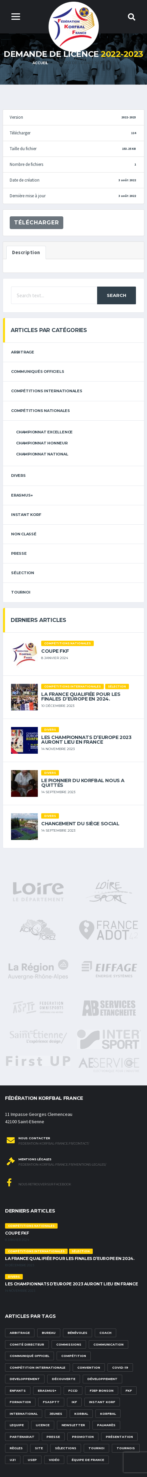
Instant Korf (26, 514)
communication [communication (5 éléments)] (108, 1344)
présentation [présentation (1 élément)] (119, 1437)
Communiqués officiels (37, 371)
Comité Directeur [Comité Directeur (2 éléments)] (27, 1344)
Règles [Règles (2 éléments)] (16, 1448)
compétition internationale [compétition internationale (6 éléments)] (37, 1367)
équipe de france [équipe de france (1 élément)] (88, 1460)
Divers (18, 475)
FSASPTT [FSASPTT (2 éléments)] (51, 1402)
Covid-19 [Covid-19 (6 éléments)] (120, 1367)
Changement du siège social (80, 824)
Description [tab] (26, 252)
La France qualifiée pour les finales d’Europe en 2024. (80, 696)
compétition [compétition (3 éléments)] (73, 1356)
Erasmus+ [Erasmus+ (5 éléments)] (47, 1390)
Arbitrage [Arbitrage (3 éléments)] (20, 1333)
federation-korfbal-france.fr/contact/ (53, 1143)
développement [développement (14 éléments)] (102, 1379)
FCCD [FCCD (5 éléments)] (73, 1390)
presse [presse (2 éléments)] (53, 1437)
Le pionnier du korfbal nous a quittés (83, 782)
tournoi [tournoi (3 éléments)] (96, 1448)
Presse (19, 553)
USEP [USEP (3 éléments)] (32, 1460)
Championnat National (42, 454)
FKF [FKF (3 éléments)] (129, 1390)
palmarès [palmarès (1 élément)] (106, 1425)
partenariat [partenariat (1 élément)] (22, 1437)
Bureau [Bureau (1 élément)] (49, 1333)
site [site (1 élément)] (39, 1448)
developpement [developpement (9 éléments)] (25, 1379)
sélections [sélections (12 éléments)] (65, 1448)
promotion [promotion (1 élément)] (83, 1437)
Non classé (23, 534)
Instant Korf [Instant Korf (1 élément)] (102, 1402)
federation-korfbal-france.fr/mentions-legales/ (62, 1164)
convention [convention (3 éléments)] (88, 1367)
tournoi (20, 592)
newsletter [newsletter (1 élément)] (73, 1425)
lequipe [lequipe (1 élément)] (17, 1425)
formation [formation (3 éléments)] (20, 1402)
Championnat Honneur (42, 443)
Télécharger (36, 222)
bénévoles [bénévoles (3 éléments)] (77, 1333)
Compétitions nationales (40, 410)
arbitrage (22, 352)
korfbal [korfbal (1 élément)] (108, 1413)
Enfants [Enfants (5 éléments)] (18, 1390)
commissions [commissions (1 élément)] (68, 1344)
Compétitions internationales (46, 391)
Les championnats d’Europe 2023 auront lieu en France (86, 739)
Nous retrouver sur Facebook (39, 1182)
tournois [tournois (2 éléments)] (126, 1448)
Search (116, 295)
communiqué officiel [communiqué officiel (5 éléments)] (29, 1356)
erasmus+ (22, 495)
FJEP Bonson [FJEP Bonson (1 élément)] (102, 1390)
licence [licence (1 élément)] (43, 1425)
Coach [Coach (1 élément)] (105, 1333)
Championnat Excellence (44, 432)
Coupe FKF (55, 651)
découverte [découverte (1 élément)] (63, 1379)
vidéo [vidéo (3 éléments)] (54, 1460)
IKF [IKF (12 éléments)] (74, 1402)
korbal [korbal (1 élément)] (81, 1413)
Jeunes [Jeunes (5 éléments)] (56, 1413)
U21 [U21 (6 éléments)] (13, 1460)
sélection (22, 572)
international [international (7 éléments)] (24, 1413)
